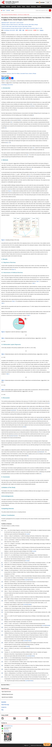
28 (42, 419)
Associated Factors (24, 73)
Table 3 (28, 315)
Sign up (26, 745)
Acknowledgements (7, 496)
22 (27, 154)
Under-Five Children (15, 73)
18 (27, 408)
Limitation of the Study (8, 487)
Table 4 (13, 301)
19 (2, 600)
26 (15, 410)
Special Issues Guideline (7, 697)
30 (25, 426)
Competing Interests (7, 508)
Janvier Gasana (19, 22)
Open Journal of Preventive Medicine (9, 14)
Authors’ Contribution (8, 515)
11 (7, 142)
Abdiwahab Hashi (5, 22)
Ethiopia (34, 73)
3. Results (4, 259)
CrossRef (27, 534)
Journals (13, 6)
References (4, 528)
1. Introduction (5, 88)
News (23, 6)
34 (41, 451)
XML (23, 30)
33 (39, 451)
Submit (39, 6)
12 (38, 419)
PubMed (31, 579)
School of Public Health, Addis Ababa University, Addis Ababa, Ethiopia (16, 26)
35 (43, 451)
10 (11, 122)
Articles (8, 6)
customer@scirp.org (8, 725)
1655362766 (6, 731)
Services (33, 6)
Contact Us (3, 707)
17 (2, 591)
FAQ (2, 709)
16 (2, 587)
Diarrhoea (9, 73)
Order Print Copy (5, 704)
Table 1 (37, 281)
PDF (17, 30)
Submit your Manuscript (36, 745)
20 (9, 142)
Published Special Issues (7, 694)
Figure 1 (10, 190)
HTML (20, 30)
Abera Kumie (12, 22)
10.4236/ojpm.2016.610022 (9, 30)
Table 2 (2, 303)
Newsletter (3, 702)
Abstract (3, 32)
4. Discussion (5, 398)
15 (2, 585)
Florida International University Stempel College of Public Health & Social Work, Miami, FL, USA (22, 28)
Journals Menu (6, 684)
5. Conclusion (5, 477)
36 (27, 455)
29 (23, 426)
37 (40, 473)
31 (15, 435)
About (28, 6)
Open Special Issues (6, 691)
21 (33, 147)
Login (47, 2)
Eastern (30, 73)
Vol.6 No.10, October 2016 (23, 14)
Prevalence (3, 73)
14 (11, 410)
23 (30, 169)
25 (13, 410)
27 (40, 419)
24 (41, 408)
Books (19, 6)
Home (3, 6)
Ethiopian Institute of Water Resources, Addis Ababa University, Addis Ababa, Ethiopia (20, 24)
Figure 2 (13, 269)
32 (17, 435)
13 (2, 576)
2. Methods (4, 160)
